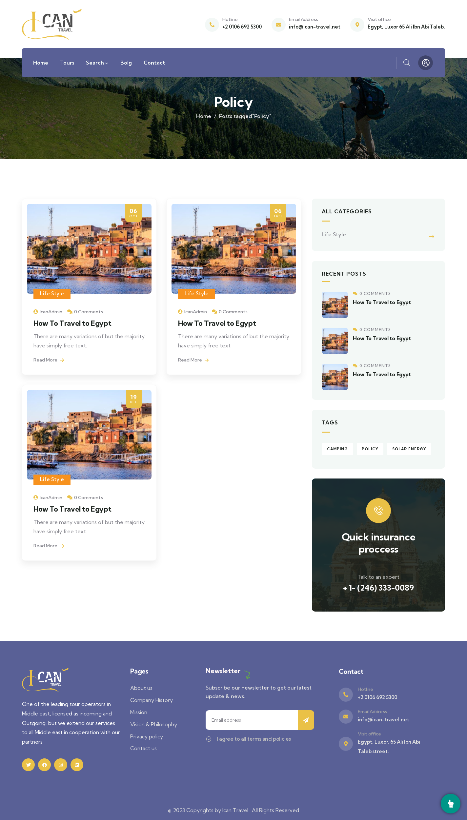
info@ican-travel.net (314, 27)
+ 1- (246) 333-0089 (378, 588)
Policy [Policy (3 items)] (370, 449)
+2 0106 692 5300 (242, 27)
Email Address (303, 19)
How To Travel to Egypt (72, 323)
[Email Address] (279, 25)
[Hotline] (212, 25)
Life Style (52, 293)
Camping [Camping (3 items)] (337, 449)
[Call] (450, 803)
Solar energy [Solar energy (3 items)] (409, 449)
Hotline (229, 19)
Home (203, 116)
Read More (48, 360)
